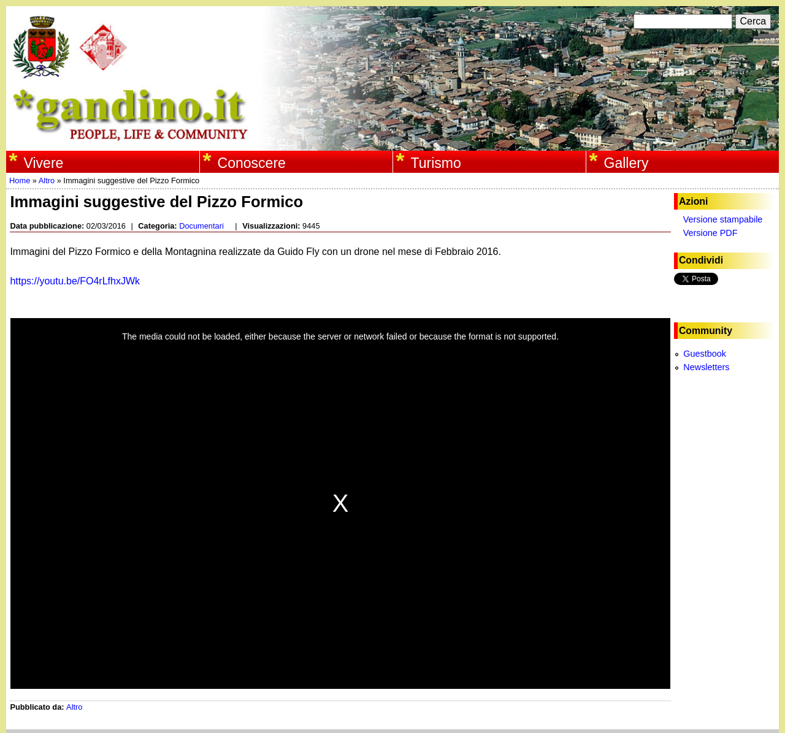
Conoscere (252, 163)
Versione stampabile (723, 219)
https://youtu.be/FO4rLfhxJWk (76, 281)
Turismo (436, 163)
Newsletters (706, 367)
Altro (47, 180)
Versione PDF (710, 233)
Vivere (44, 163)
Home (19, 180)
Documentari (201, 225)
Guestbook (704, 354)
